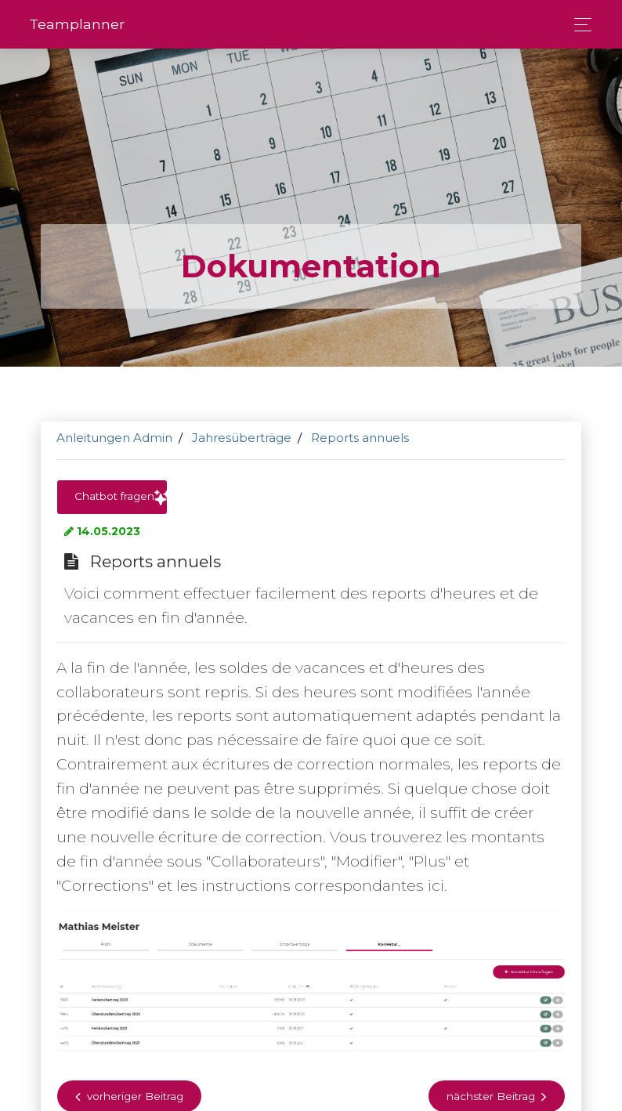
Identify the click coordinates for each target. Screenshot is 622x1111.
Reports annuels (360, 437)
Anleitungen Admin (114, 437)
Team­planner (77, 24)
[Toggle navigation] (578, 24)
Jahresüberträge (241, 437)
